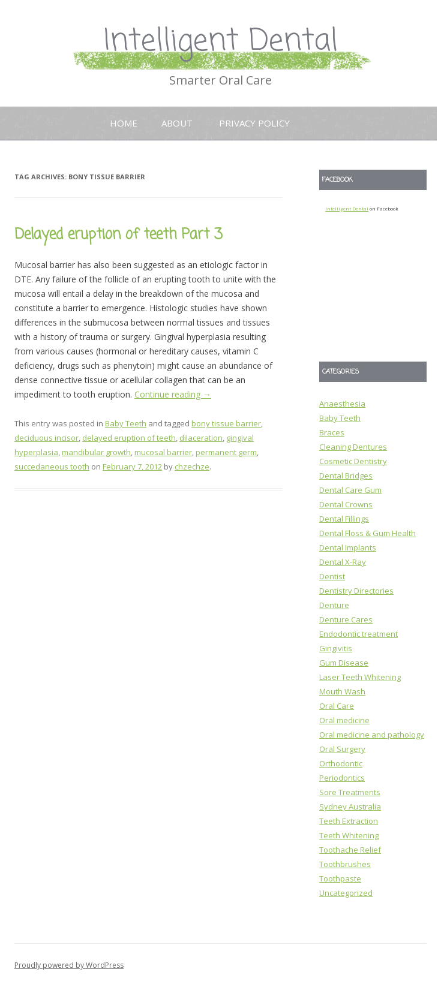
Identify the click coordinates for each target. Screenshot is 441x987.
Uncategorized (346, 892)
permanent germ (226, 452)
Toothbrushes (345, 864)
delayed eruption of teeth (129, 437)
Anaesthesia (342, 403)
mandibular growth (96, 452)
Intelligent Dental (221, 41)
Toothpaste (340, 878)
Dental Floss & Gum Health (367, 533)
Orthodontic (340, 763)
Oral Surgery (342, 749)
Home (123, 123)
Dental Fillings (344, 518)
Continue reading (172, 394)
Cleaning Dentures (353, 446)
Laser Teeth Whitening (360, 677)
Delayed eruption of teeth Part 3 (118, 235)
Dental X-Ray (342, 561)
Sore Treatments (349, 792)
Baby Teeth (125, 423)
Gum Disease (343, 662)
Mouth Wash (342, 691)
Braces (331, 432)
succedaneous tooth (51, 466)
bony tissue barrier (226, 423)
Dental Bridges (346, 475)
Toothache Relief (350, 849)
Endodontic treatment (358, 633)
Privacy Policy (254, 123)
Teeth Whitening (349, 835)
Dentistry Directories (356, 590)
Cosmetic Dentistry (353, 461)
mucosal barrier (163, 452)
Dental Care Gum (350, 490)
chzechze (192, 466)
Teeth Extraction (348, 821)
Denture (334, 605)
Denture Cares (346, 619)
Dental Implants (347, 547)
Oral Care (336, 705)
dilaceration (201, 437)
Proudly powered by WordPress (69, 965)
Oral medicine (344, 720)
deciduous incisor (46, 437)
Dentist (332, 576)
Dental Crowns (346, 504)
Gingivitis (335, 648)
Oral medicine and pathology (371, 734)
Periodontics (342, 777)
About (177, 123)
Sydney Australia (350, 806)
